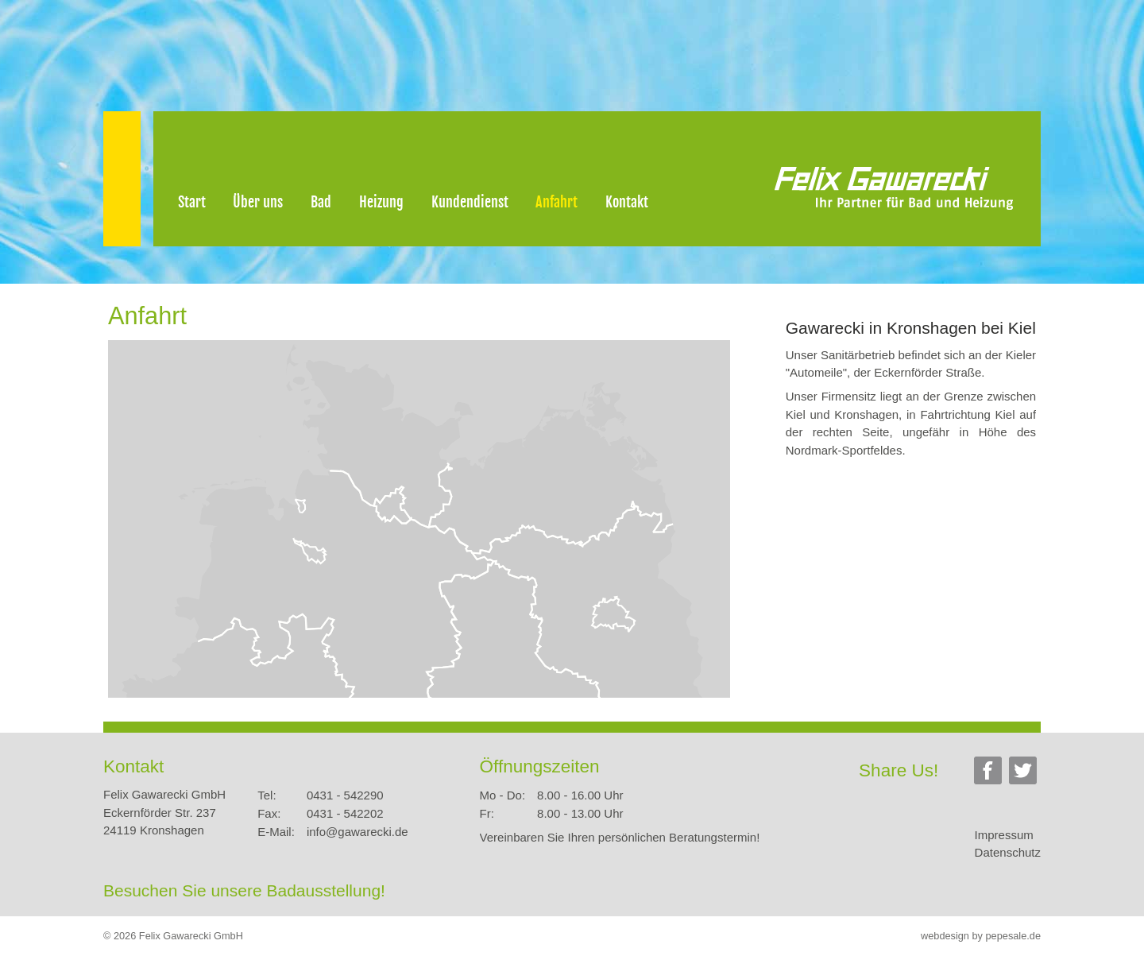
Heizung (381, 202)
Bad (321, 202)
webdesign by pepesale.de (981, 936)
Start (192, 202)
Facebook (990, 772)
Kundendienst (469, 202)
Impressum (1004, 835)
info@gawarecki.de (357, 831)
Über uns (258, 202)
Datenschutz (1008, 852)
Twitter (1025, 772)
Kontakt (626, 202)
